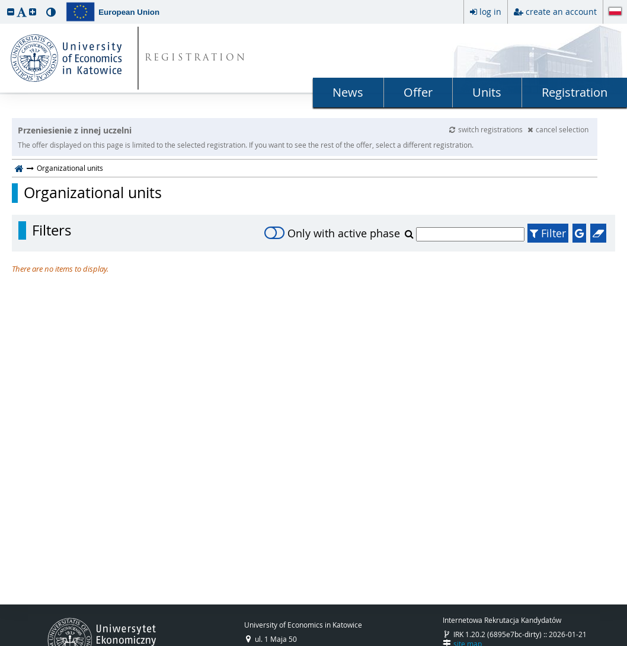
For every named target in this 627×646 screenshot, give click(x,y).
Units (486, 92)
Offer (418, 92)
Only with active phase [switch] (332, 233)
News (347, 92)
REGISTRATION (196, 58)
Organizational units (93, 192)
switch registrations (486, 129)
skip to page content (3, 3)
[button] (10, 11)
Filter (548, 233)
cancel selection (557, 129)
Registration (574, 92)
